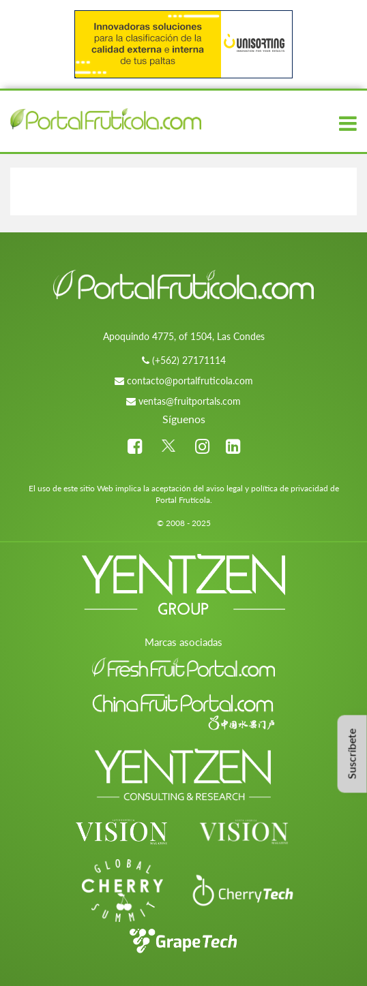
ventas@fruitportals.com (189, 401)
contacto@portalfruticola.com (190, 380)
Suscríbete (351, 754)
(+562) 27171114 (189, 360)
